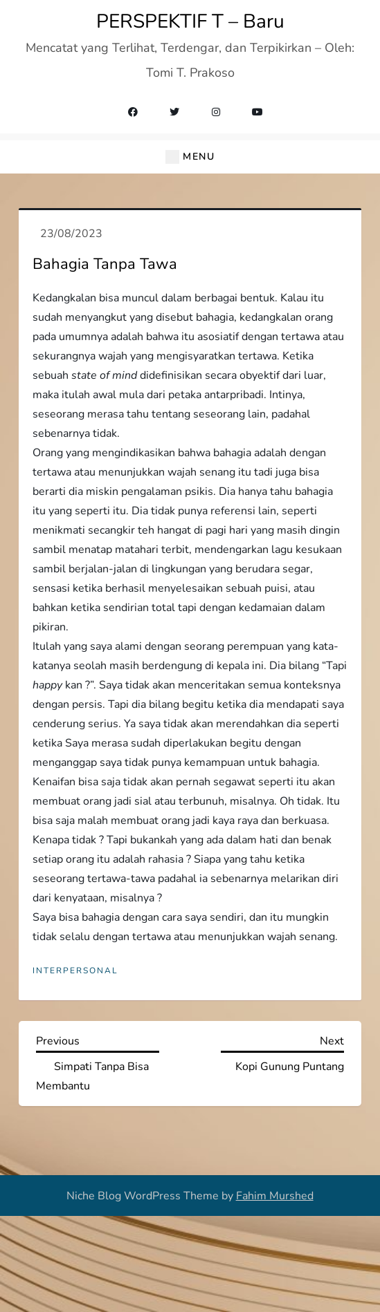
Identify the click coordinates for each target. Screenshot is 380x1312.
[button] (190, 157)
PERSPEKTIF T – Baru (190, 21)
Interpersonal (75, 971)
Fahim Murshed (275, 1195)
